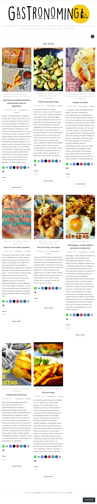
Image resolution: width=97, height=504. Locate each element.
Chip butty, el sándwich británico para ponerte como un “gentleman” (16, 103)
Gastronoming (23, 110)
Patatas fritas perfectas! (17, 400)
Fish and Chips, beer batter (48, 247)
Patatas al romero (80, 102)
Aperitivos (71, 94)
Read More (16, 187)
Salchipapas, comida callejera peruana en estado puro (80, 248)
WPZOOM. (70, 500)
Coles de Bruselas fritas (48, 101)
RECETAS (27, 96)
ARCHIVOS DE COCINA (13, 94)
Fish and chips (48, 397)
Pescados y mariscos (44, 394)
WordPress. (38, 500)
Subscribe (89, 500)
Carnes (25, 241)
